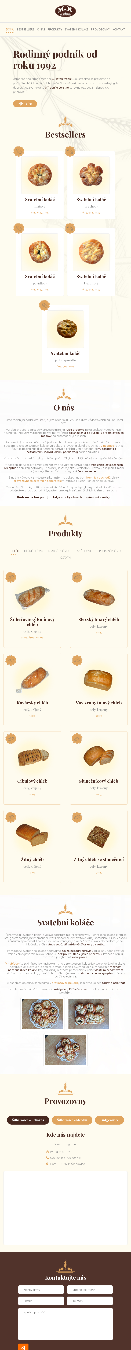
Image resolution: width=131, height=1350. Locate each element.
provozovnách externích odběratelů (37, 481)
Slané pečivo (83, 551)
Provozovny (100, 29)
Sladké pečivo (58, 551)
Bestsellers (25, 29)
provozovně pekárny (65, 983)
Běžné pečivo (33, 551)
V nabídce (107, 445)
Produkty (55, 29)
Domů (10, 29)
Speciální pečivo (109, 551)
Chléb (14, 551)
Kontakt (118, 29)
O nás (41, 29)
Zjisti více (25, 104)
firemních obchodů (97, 477)
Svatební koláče (76, 29)
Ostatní (65, 557)
